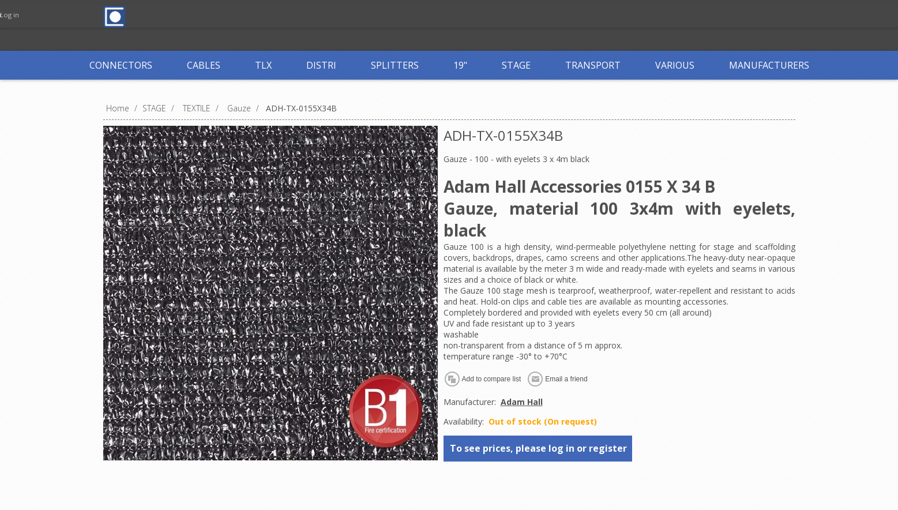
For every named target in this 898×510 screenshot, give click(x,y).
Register (315, 16)
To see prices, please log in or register (538, 448)
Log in (362, 16)
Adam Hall (522, 401)
